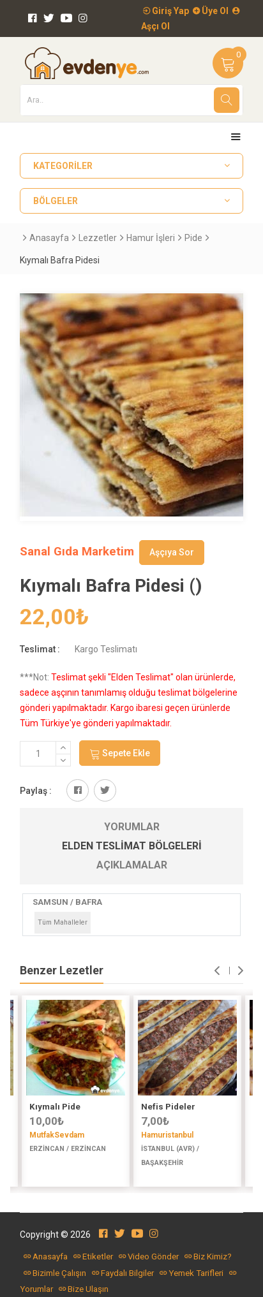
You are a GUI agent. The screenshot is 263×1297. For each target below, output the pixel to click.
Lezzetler (98, 238)
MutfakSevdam (56, 1135)
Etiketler (93, 1256)
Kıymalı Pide (54, 1106)
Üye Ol (211, 11)
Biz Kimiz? (208, 1256)
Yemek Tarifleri (191, 1273)
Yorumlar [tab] (132, 827)
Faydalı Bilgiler (123, 1273)
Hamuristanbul (167, 1135)
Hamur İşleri (150, 238)
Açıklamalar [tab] (131, 865)
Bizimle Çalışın (55, 1273)
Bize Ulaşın (84, 1289)
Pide (193, 238)
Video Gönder (149, 1256)
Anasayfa (49, 238)
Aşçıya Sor (171, 552)
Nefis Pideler (168, 1106)
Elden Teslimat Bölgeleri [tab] (132, 846)
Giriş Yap (166, 11)
